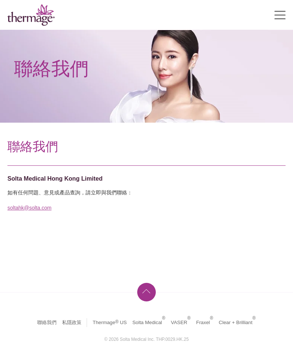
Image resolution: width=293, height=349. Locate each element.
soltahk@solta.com (29, 208)
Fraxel (204, 322)
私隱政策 (71, 322)
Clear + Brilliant (237, 322)
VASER (181, 322)
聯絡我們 (47, 322)
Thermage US (110, 322)
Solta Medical (148, 322)
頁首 (146, 292)
